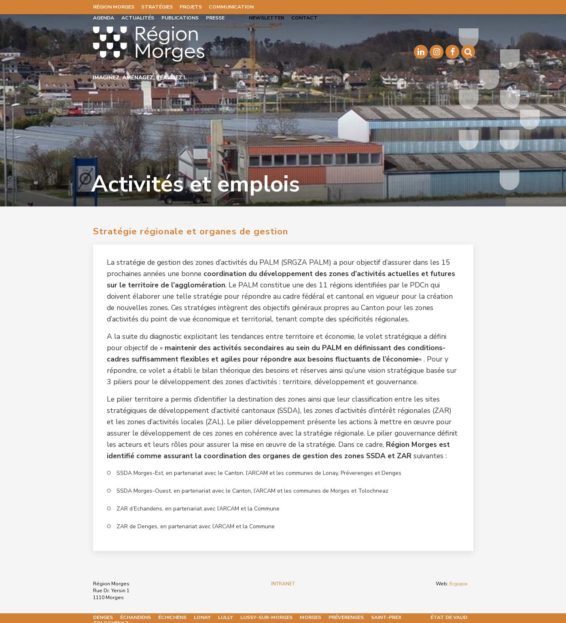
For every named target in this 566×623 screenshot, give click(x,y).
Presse (215, 18)
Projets (191, 7)
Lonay (202, 617)
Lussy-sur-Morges (266, 617)
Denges (103, 617)
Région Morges (113, 7)
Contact (304, 18)
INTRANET (283, 583)
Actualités (137, 18)
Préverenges (346, 617)
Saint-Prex (386, 617)
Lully (225, 617)
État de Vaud (448, 617)
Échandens (135, 617)
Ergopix (458, 583)
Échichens (172, 617)
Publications (180, 18)
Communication (231, 7)
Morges (310, 617)
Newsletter (266, 18)
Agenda (103, 18)
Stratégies (157, 7)
